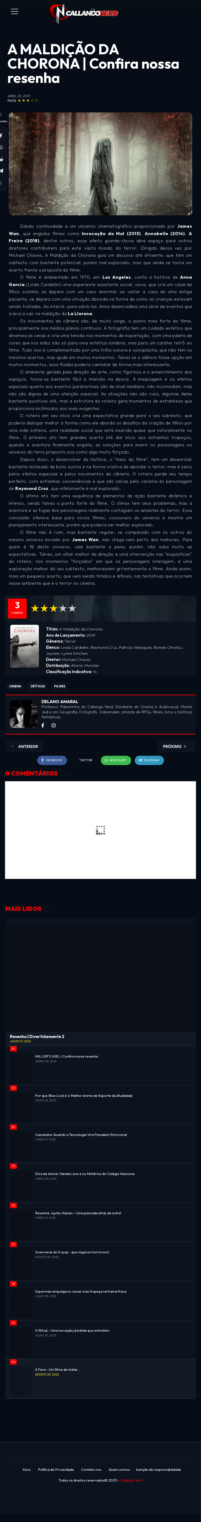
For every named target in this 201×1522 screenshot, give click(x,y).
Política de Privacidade (56, 1469)
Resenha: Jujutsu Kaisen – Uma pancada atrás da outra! (78, 1213)
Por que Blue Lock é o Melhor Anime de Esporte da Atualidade (84, 1095)
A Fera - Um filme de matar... (57, 1369)
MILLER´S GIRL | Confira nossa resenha (66, 1056)
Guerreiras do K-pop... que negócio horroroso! (72, 1252)
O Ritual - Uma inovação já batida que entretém (72, 1330)
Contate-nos (91, 1469)
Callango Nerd (131, 1480)
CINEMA (15, 686)
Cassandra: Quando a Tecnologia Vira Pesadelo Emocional (81, 1134)
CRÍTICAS (37, 686)
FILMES (59, 686)
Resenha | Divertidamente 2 (37, 1036)
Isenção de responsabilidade (158, 1469)
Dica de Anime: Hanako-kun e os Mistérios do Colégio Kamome (85, 1173)
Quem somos (119, 1469)
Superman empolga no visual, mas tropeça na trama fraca (80, 1291)
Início (26, 1469)
